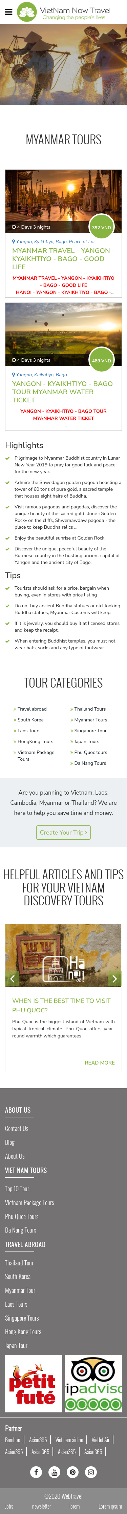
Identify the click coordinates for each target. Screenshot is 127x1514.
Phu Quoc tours (91, 752)
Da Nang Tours (90, 763)
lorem (74, 1506)
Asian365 (38, 1440)
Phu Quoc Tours (22, 1216)
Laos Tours (29, 731)
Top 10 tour (17, 1188)
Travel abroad (32, 709)
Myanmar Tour (20, 1290)
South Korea (31, 720)
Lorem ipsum (110, 1506)
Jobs (9, 1506)
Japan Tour (16, 1345)
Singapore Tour (91, 731)
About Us (15, 1156)
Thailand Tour (19, 1263)
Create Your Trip (63, 832)
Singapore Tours (22, 1318)
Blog (10, 1142)
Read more (100, 1062)
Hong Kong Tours (23, 1331)
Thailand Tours (90, 709)
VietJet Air (100, 1440)
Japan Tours (87, 741)
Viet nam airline (69, 1440)
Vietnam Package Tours (29, 1202)
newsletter (41, 1506)
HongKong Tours (35, 741)
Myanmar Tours (91, 720)
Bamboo (12, 1440)
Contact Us (16, 1128)
